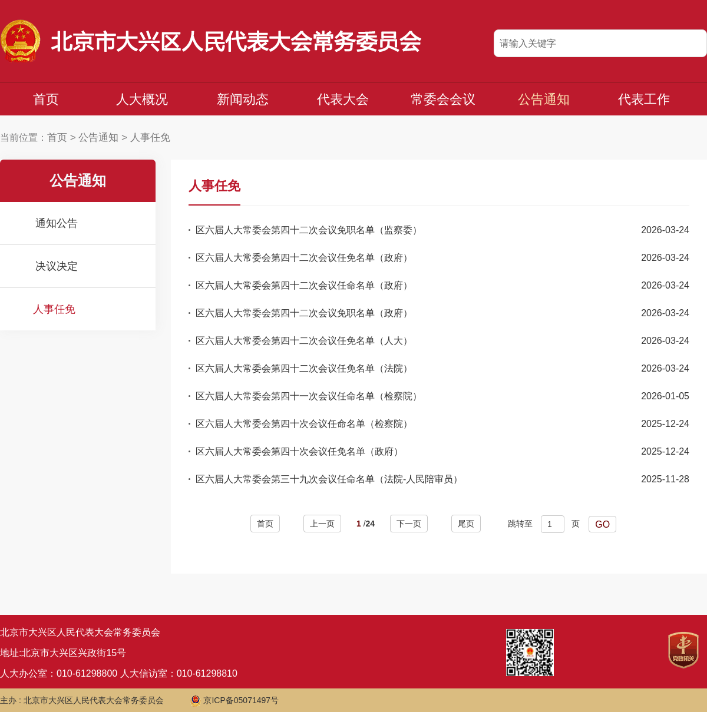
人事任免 (150, 137)
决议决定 (56, 266)
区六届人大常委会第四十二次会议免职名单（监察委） (309, 230)
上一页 (322, 523)
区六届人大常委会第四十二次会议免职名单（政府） (304, 313)
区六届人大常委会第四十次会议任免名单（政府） (299, 451)
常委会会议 (443, 99)
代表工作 (644, 99)
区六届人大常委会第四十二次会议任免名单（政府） (304, 258)
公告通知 (544, 99)
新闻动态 (243, 99)
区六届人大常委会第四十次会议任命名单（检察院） (304, 424)
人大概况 (142, 99)
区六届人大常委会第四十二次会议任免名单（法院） (304, 368)
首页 (46, 99)
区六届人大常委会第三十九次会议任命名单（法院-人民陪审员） (329, 479)
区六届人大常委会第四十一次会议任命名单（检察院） (309, 396)
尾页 (466, 523)
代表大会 (343, 99)
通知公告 (56, 223)
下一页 (409, 523)
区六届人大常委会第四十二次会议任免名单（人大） (304, 341)
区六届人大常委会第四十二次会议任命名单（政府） (304, 285)
